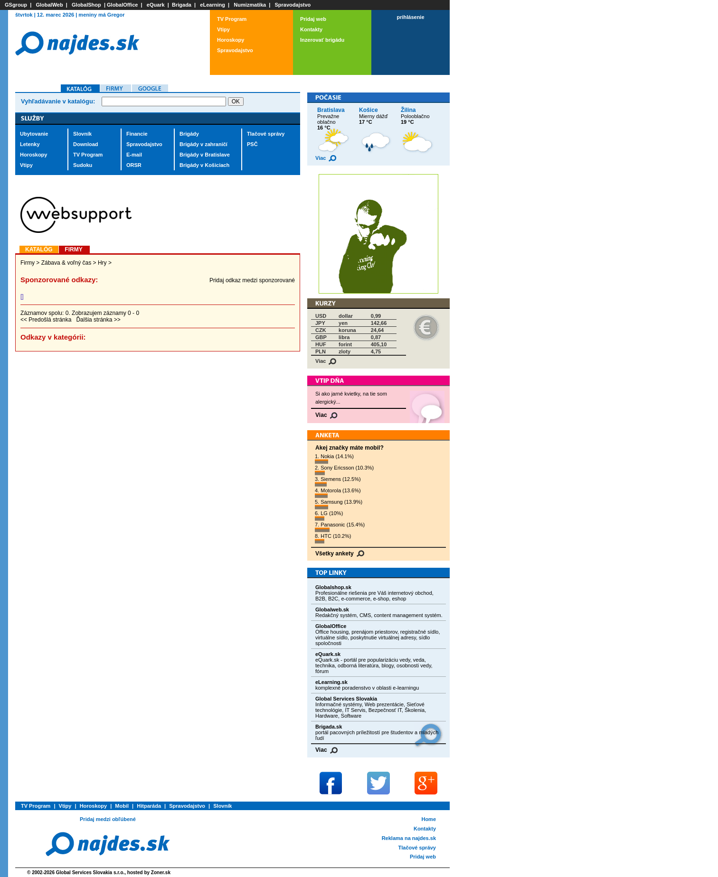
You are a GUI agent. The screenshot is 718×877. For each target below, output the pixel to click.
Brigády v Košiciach (204, 165)
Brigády (189, 134)
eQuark (156, 5)
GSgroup (16, 5)
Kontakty (311, 29)
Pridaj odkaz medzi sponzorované (252, 280)
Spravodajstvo (293, 5)
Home (428, 819)
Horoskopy (230, 40)
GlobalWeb (49, 5)
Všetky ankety (339, 553)
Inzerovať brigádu (322, 40)
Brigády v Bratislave (205, 154)
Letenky (30, 144)
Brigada (181, 5)
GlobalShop (86, 5)
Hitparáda (149, 806)
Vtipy (223, 29)
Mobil (122, 806)
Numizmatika (250, 5)
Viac (325, 158)
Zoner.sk (160, 872)
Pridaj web (313, 19)
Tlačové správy (266, 134)
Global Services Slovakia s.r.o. (90, 872)
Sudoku (82, 165)
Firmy (27, 262)
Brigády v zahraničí (203, 144)
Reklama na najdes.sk (409, 838)
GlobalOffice (122, 5)
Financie (137, 134)
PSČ (252, 144)
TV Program (231, 19)
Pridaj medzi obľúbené (108, 819)
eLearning (212, 5)
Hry (102, 262)
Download (85, 144)
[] (22, 296)
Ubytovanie (34, 134)
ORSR (134, 165)
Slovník (82, 134)
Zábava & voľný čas (66, 262)
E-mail (134, 154)
